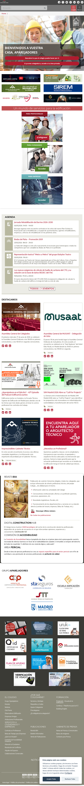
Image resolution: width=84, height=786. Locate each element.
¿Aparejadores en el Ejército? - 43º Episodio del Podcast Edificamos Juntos (20, 393)
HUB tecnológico (28, 527)
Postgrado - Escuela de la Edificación (64, 702)
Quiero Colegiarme (37, 707)
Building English (61, 709)
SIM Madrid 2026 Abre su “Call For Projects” (63, 392)
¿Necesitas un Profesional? (55, 448)
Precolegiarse (35, 710)
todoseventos (42, 289)
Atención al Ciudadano (12, 744)
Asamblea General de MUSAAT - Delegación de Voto (63, 334)
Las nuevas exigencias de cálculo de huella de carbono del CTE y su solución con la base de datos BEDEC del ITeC (42, 271)
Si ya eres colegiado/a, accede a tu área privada (42, 63)
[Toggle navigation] (79, 8)
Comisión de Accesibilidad (16, 539)
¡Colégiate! (42, 137)
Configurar (68, 773)
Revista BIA (34, 730)
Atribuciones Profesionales (14, 719)
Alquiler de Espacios (11, 750)
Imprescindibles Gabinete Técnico (16, 448)
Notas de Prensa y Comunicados (67, 730)
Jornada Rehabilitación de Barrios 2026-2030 (33, 222)
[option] (16, 701)
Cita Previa (8, 710)
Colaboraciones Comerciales (14, 753)
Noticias (50, 353)
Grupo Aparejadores (11, 701)
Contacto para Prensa (63, 737)
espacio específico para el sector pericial (53, 552)
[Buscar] (24, 8)
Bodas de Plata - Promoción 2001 (28, 239)
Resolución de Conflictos (13, 747)
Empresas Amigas (11, 716)
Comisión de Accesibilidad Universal (13, 740)
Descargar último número (43, 511)
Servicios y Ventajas (37, 701)
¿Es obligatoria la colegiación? (40, 713)
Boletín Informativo (37, 734)
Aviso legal (5, 782)
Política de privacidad (18, 782)
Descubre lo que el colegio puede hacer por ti (42, 58)
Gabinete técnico (11, 460)
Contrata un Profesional (13, 730)
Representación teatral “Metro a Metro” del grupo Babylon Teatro (42, 254)
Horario (7, 704)
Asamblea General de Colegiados (16, 333)
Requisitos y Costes (37, 704)
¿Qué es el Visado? (11, 737)
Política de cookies (32, 782)
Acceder (42, 168)
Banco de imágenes (62, 734)
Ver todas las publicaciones (40, 515)
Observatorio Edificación (13, 713)
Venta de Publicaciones (38, 737)
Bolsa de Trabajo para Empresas (15, 734)
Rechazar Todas (70, 779)
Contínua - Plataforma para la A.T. (67, 706)
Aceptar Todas (51, 779)
